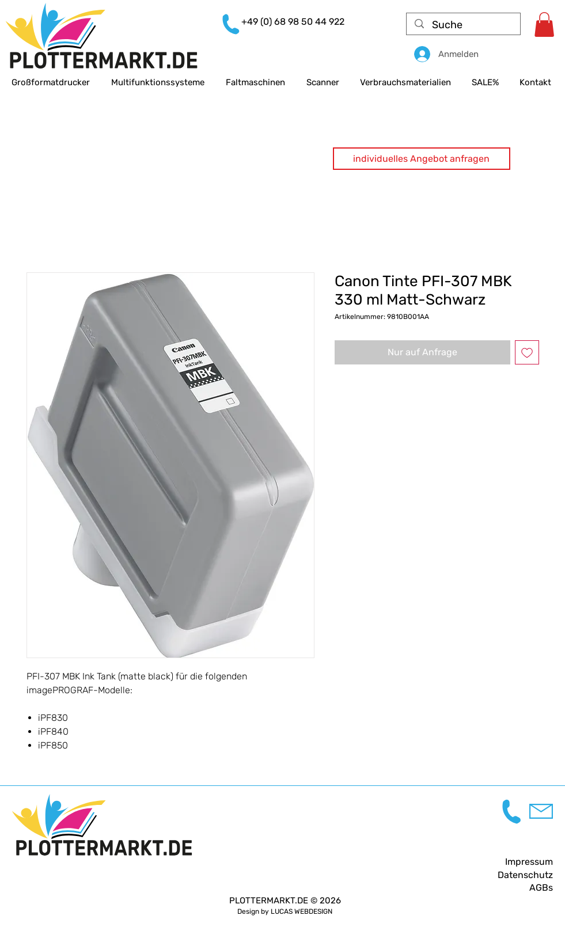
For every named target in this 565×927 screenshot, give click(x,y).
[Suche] (464, 25)
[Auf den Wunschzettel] (527, 352)
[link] (544, 24)
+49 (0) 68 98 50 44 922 (292, 21)
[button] (421, 158)
